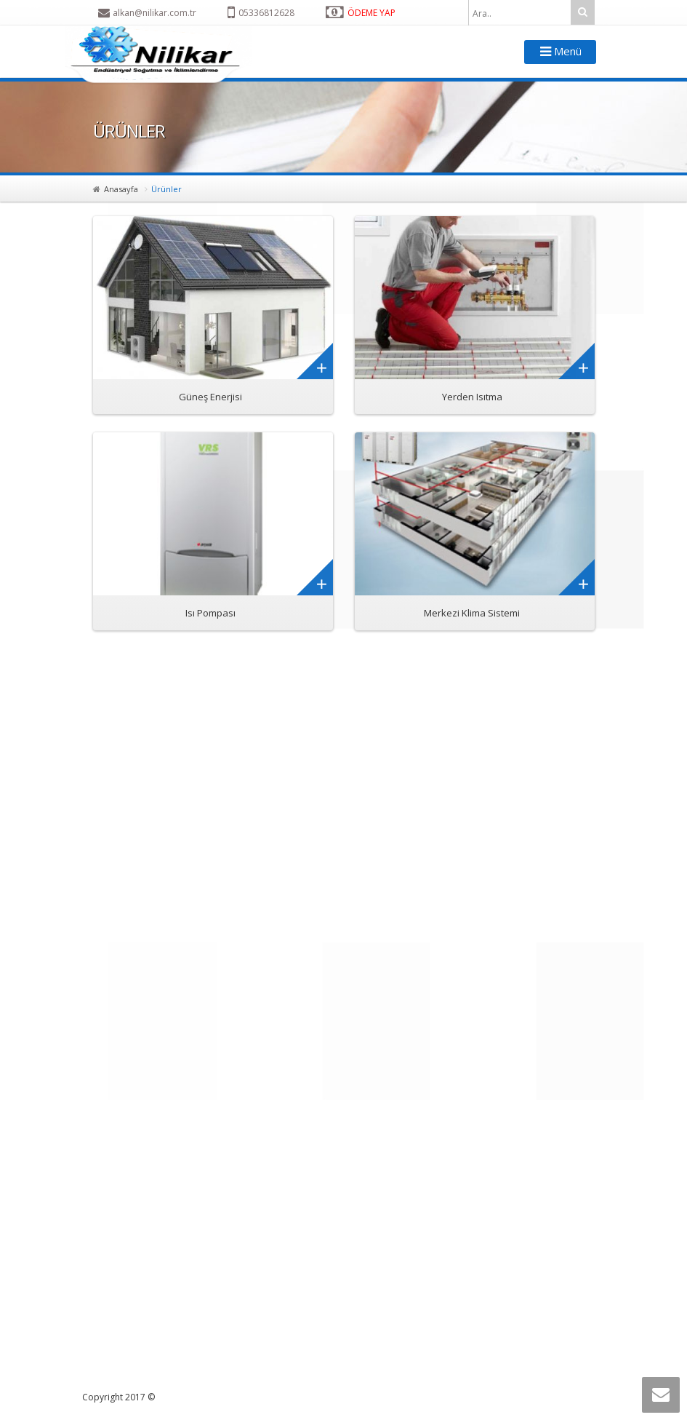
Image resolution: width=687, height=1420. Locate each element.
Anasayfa (121, 188)
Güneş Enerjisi (210, 396)
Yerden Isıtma (472, 396)
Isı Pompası (210, 612)
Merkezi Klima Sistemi (472, 612)
